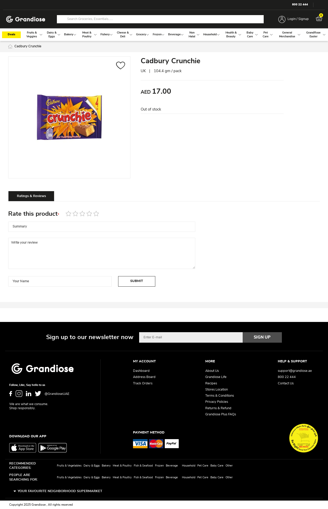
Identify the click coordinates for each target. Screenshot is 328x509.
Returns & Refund (218, 408)
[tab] (31, 196)
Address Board (144, 377)
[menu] (164, 34)
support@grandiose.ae (295, 371)
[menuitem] (32, 34)
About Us (212, 371)
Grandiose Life (216, 377)
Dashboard (141, 371)
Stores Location (216, 389)
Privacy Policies (216, 402)
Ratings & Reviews (31, 196)
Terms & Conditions (219, 395)
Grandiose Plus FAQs (220, 414)
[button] (120, 66)
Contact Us (286, 383)
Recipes (211, 383)
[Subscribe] (262, 337)
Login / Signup (298, 19)
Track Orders (142, 383)
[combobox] (160, 19)
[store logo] (25, 19)
